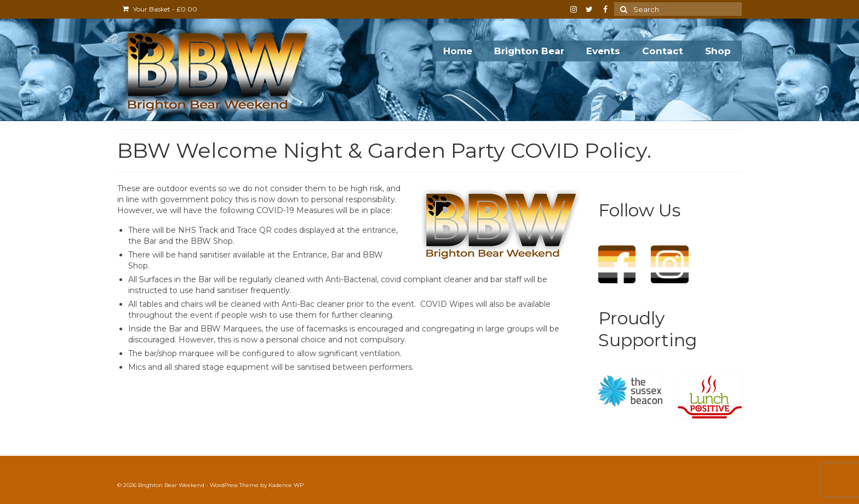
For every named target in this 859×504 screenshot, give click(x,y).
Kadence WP (285, 485)
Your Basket (160, 9)
